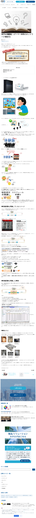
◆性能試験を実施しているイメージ (8, 69)
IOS (31, 495)
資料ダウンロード (30, 1)
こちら (24, 511)
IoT (17, 4)
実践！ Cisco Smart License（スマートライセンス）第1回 (20, 503)
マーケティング (7, 4)
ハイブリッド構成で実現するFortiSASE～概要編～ (19, 405)
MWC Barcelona (25, 495)
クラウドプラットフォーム (17, 495)
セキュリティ (13, 4)
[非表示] (19, 67)
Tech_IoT (3, 495)
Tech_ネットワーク (5, 41)
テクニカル (9, 7)
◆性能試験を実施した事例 (7, 70)
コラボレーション (23, 4)
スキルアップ (29, 4)
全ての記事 (4, 7)
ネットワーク (2, 4)
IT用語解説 (33, 4)
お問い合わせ (21, 1)
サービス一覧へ (11, 1)
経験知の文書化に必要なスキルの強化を (17, 416)
